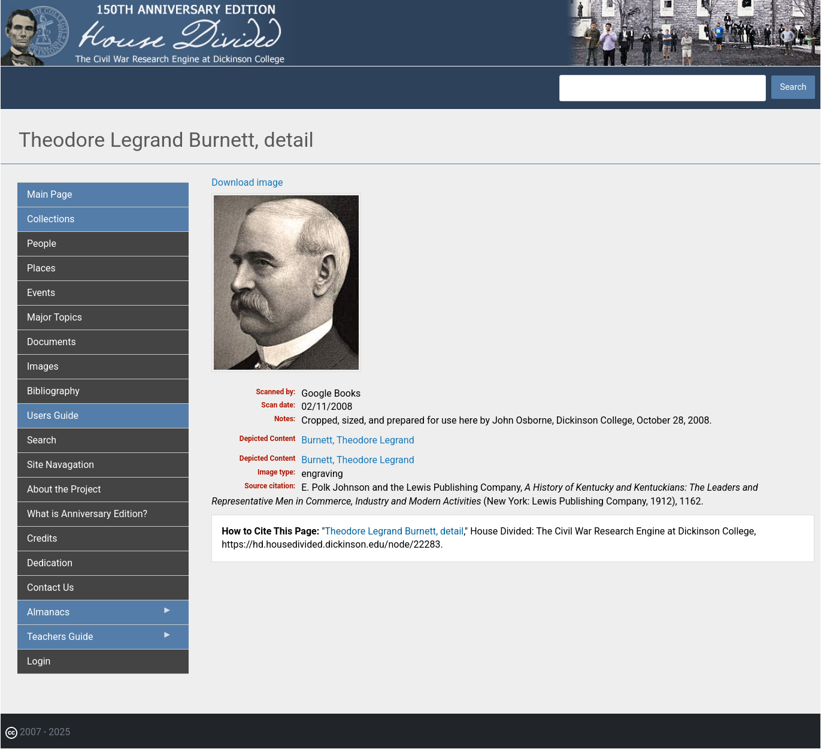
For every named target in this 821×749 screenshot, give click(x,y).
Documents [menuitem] (51, 342)
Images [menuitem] (43, 366)
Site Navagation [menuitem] (60, 464)
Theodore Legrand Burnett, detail (394, 531)
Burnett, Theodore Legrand (357, 440)
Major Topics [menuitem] (54, 317)
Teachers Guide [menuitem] (99, 639)
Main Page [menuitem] (49, 194)
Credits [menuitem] (42, 538)
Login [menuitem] (38, 661)
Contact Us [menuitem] (50, 587)
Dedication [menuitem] (49, 563)
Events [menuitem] (41, 292)
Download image (247, 182)
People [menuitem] (41, 243)
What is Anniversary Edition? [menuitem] (87, 514)
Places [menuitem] (41, 268)
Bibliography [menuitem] (53, 391)
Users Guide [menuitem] (52, 415)
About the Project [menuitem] (64, 489)
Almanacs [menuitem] (99, 614)
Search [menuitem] (41, 440)
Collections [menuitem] (51, 219)
